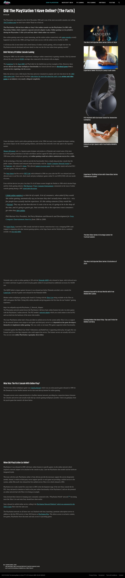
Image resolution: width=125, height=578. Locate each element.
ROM (22, 59)
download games (62, 66)
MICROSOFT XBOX (67, 2)
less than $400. (16, 232)
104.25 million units (9, 22)
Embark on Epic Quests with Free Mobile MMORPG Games (100, 145)
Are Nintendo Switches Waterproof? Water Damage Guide (22, 566)
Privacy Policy (93, 575)
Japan (24, 166)
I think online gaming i (14, 195)
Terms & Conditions (111, 575)
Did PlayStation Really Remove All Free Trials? (19, 568)
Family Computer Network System (58, 163)
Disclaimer (101, 575)
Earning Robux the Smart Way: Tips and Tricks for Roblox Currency (100, 320)
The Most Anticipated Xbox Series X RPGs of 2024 (100, 42)
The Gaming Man (14, 575)
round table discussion (30, 188)
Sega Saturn (10, 173)
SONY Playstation (52, 2)
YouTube (112, 2)
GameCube (7, 293)
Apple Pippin (10, 227)
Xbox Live (50, 297)
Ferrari (10, 204)
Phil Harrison (28, 186)
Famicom (9, 166)
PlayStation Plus (43, 514)
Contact (121, 575)
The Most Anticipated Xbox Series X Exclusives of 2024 (100, 262)
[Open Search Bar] (119, 2)
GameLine (9, 64)
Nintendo (102, 2)
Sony (15, 564)
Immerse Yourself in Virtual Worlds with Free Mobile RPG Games (99, 292)
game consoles (66, 37)
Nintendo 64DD (44, 280)
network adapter (45, 312)
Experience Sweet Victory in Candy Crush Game (99, 70)
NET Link (27, 173)
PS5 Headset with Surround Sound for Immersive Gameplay (100, 118)
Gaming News (9, 564)
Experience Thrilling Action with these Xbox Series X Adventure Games (101, 175)
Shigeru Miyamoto (9, 151)
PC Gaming (80, 2)
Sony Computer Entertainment (43, 186)
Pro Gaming (91, 2)
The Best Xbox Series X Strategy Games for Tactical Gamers (98, 236)
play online (20, 210)
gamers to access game (43, 166)
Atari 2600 (21, 64)
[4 (68, 496)
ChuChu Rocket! (36, 388)
